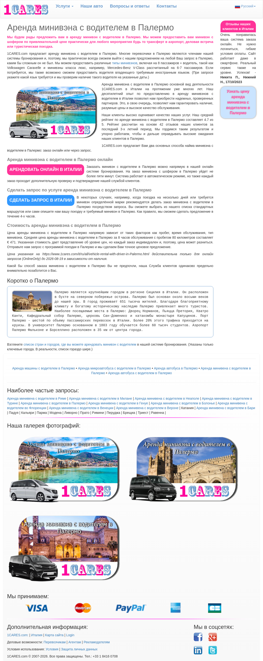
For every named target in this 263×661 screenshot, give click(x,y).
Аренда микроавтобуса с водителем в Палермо (114, 368)
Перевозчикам (55, 642)
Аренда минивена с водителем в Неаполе (167, 398)
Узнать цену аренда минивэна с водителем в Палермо (238, 102)
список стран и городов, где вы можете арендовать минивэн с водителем (80, 344)
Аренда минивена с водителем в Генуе (118, 403)
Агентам (74, 642)
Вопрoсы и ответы (129, 6)
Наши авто (92, 6)
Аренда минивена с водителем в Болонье (183, 403)
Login (70, 635)
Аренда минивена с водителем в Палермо (53, 403)
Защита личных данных (79, 649)
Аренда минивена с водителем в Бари (225, 408)
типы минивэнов (124, 63)
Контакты (167, 6)
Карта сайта (54, 635)
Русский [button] (245, 6)
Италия (37, 635)
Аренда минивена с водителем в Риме (36, 398)
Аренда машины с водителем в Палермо (43, 368)
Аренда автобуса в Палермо (176, 368)
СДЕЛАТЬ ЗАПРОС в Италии (40, 200)
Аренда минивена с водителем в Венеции (81, 408)
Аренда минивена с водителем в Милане (100, 398)
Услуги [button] (64, 6)
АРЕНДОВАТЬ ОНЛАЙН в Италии (45, 169)
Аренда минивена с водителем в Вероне (147, 408)
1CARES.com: (17, 635)
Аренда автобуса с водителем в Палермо (140, 373)
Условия (52, 649)
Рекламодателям (97, 642)
